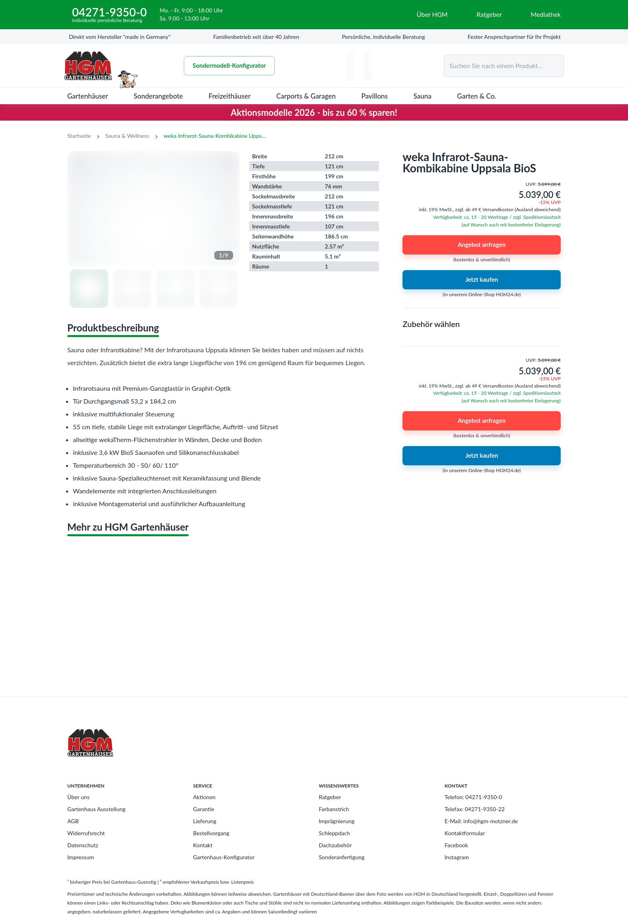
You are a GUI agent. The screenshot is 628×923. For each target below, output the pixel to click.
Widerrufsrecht (86, 833)
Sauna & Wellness (127, 135)
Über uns (78, 797)
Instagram (457, 857)
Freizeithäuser (230, 96)
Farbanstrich (334, 809)
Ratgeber (330, 797)
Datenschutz (82, 845)
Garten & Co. (476, 96)
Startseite (79, 135)
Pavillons (374, 96)
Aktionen (204, 797)
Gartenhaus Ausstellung (96, 809)
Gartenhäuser (87, 96)
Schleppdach (334, 833)
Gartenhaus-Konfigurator (224, 857)
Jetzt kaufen (482, 279)
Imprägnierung (336, 821)
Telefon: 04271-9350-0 (473, 797)
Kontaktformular (465, 833)
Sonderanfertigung (341, 857)
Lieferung (204, 821)
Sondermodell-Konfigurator (229, 66)
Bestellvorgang (211, 833)
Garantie (203, 809)
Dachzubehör (335, 845)
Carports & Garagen (306, 96)
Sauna (422, 96)
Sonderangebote (158, 96)
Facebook (456, 845)
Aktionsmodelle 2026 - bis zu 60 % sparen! (314, 112)
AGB (73, 821)
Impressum (80, 857)
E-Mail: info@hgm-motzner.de (481, 821)
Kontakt (203, 845)
